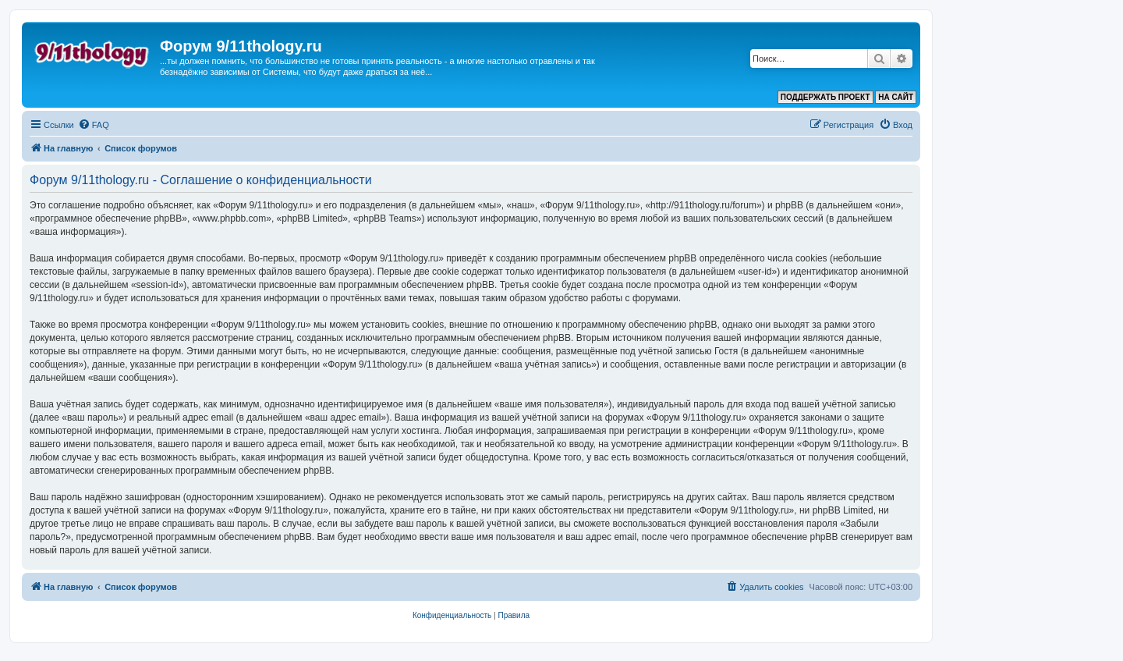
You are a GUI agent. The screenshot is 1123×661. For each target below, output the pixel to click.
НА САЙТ (895, 97)
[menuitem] (93, 124)
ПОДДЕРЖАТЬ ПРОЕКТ (825, 97)
